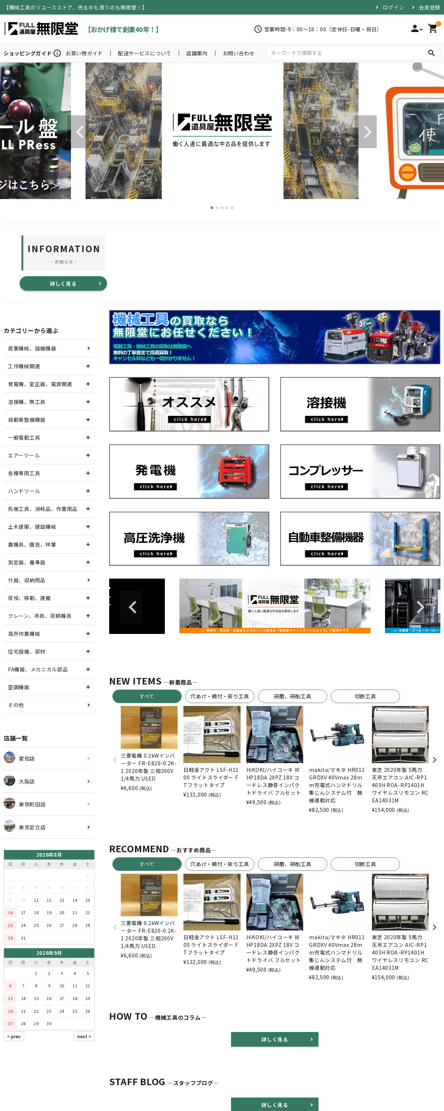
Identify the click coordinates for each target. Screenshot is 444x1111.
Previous (78, 131)
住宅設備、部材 (26, 651)
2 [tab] (217, 208)
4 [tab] (227, 208)
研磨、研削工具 (293, 696)
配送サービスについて (144, 53)
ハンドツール (24, 491)
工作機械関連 (24, 366)
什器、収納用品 (26, 580)
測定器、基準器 (26, 562)
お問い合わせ (239, 53)
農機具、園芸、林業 (32, 544)
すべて (147, 696)
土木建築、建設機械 (32, 526)
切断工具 (365, 696)
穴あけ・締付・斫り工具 (219, 696)
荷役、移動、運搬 (29, 598)
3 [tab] (222, 208)
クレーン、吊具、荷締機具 (39, 615)
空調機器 (18, 687)
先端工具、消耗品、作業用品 (43, 508)
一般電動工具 (24, 437)
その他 (16, 705)
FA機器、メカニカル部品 (38, 669)
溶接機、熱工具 (26, 401)
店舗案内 (197, 53)
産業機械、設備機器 (32, 348)
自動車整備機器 (26, 419)
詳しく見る (63, 283)
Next (366, 131)
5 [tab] (232, 208)
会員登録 (429, 7)
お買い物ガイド (84, 53)
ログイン (393, 7)
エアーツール (24, 455)
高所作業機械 (24, 633)
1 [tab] (212, 208)
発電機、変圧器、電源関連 (40, 384)
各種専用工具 (24, 473)
